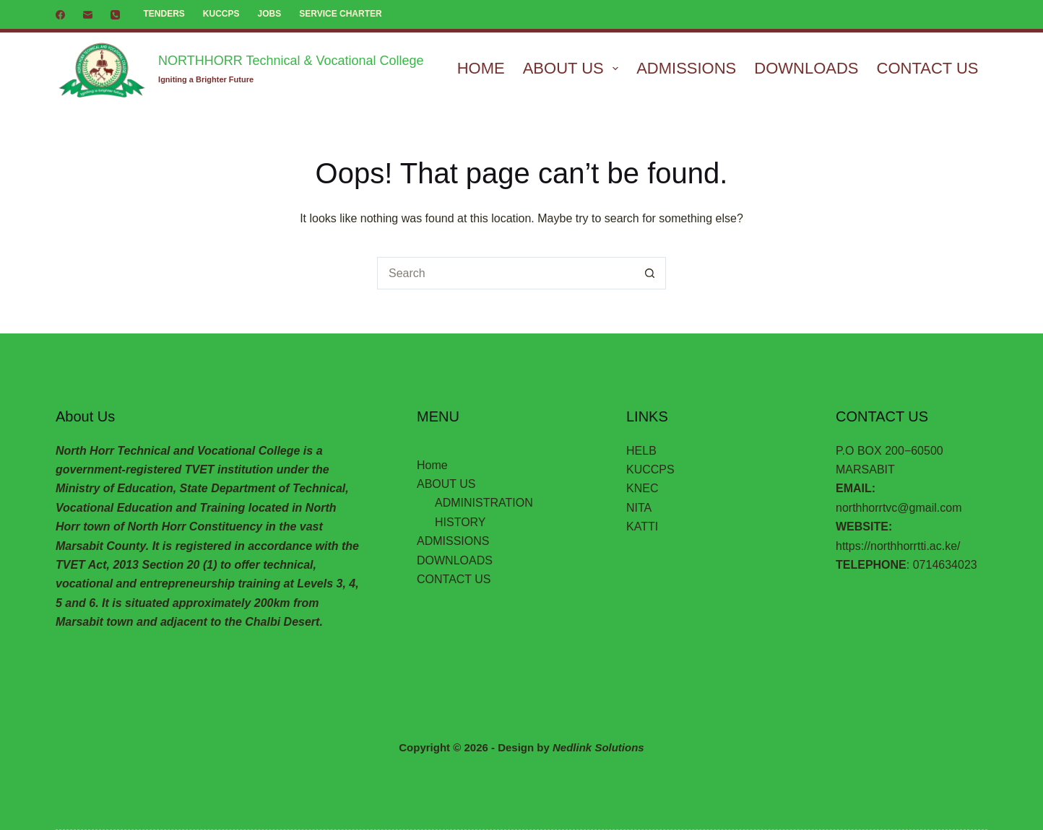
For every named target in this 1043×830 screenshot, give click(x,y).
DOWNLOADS (806, 68)
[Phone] (115, 14)
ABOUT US (573, 68)
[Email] (87, 14)
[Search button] (649, 273)
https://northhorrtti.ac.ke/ (898, 546)
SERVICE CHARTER (340, 14)
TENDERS (164, 14)
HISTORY (460, 522)
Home (481, 68)
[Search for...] (505, 273)
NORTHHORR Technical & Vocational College (291, 60)
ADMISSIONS (686, 68)
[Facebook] (60, 14)
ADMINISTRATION (484, 503)
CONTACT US (928, 68)
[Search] (981, 15)
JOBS (270, 14)
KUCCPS (221, 14)
